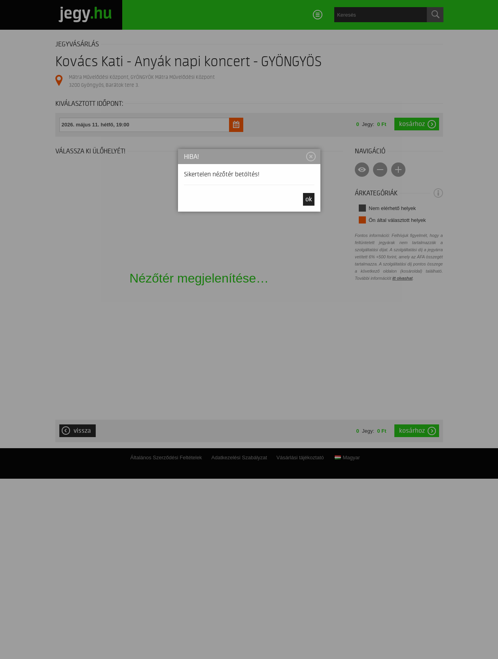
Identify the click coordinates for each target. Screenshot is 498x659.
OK (308, 199)
